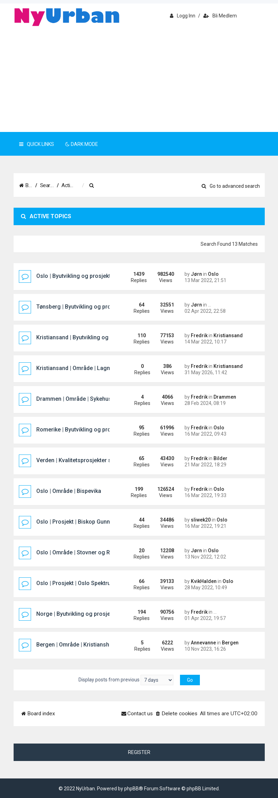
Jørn (196, 274)
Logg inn (182, 16)
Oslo (213, 274)
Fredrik (199, 335)
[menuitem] (126, 186)
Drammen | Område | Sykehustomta (81, 399)
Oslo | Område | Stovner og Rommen (82, 552)
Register (139, 752)
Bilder (220, 458)
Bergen (230, 642)
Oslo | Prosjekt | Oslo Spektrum (75, 583)
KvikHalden (204, 581)
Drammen (224, 397)
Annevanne (203, 642)
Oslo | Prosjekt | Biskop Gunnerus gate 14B (90, 521)
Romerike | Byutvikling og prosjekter (82, 429)
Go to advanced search (231, 186)
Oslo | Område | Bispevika (68, 491)
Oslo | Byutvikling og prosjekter (76, 276)
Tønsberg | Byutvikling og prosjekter (82, 306)
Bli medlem (220, 16)
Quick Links (36, 144)
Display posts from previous (125, 680)
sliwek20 (201, 520)
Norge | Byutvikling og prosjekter (78, 614)
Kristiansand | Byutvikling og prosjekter (86, 337)
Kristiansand (228, 335)
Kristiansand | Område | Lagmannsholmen (89, 368)
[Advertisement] (139, 79)
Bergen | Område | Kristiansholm (77, 644)
